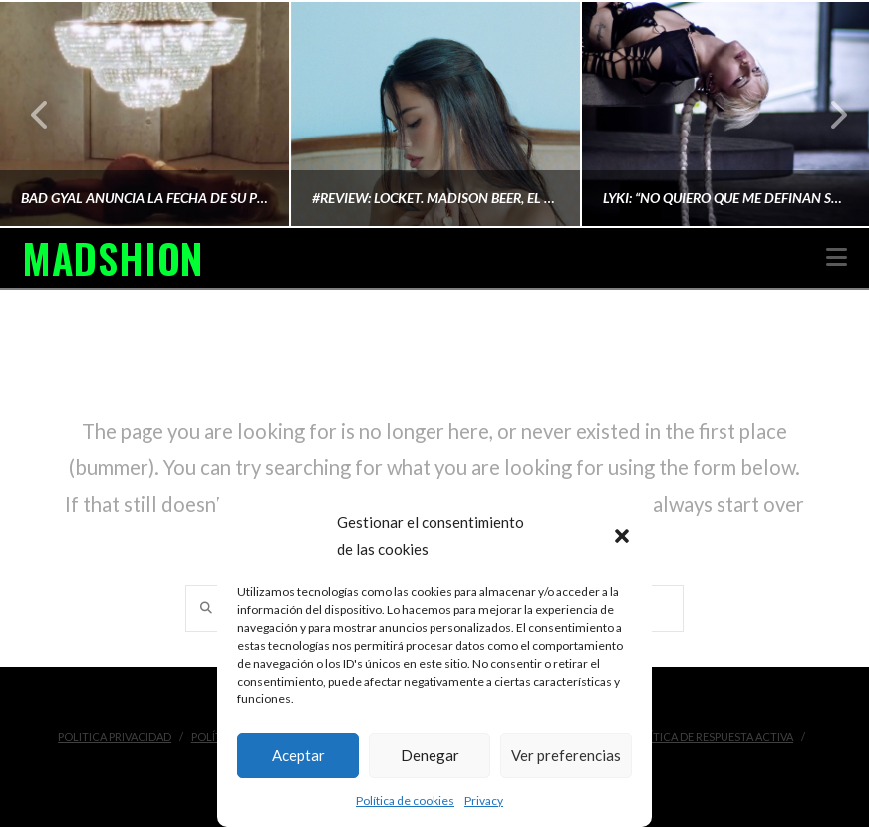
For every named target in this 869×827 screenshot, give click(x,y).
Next (827, 114)
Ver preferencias (566, 755)
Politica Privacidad (114, 736)
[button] (622, 536)
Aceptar (298, 755)
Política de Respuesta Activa (711, 736)
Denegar (430, 755)
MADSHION (112, 258)
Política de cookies (405, 800)
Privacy (483, 800)
